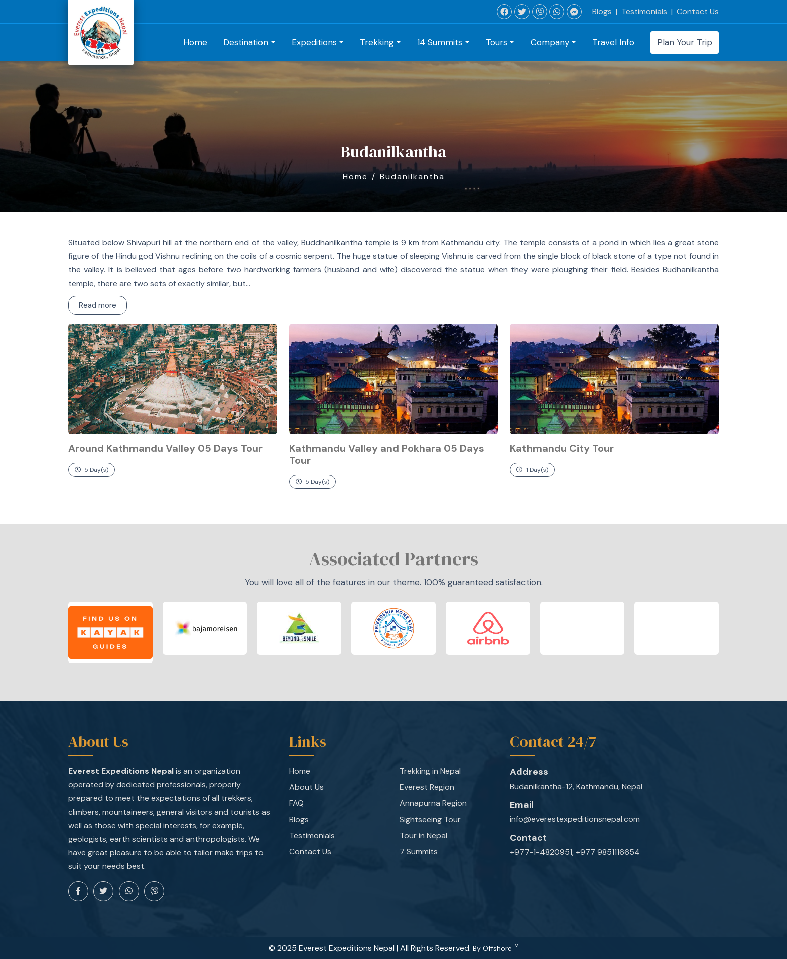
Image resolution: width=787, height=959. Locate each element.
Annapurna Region (433, 803)
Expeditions (314, 42)
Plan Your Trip (684, 42)
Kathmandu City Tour (562, 448)
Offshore (501, 948)
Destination (245, 42)
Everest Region (427, 787)
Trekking (377, 42)
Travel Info (613, 42)
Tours (496, 42)
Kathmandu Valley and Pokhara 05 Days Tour (386, 454)
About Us (306, 787)
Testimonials (644, 11)
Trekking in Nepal (430, 770)
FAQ (296, 803)
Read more (97, 305)
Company (550, 42)
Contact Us (698, 11)
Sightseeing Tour (430, 819)
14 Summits (439, 42)
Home (195, 42)
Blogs (602, 11)
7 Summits (419, 851)
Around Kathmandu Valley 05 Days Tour (165, 448)
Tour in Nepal (423, 835)
